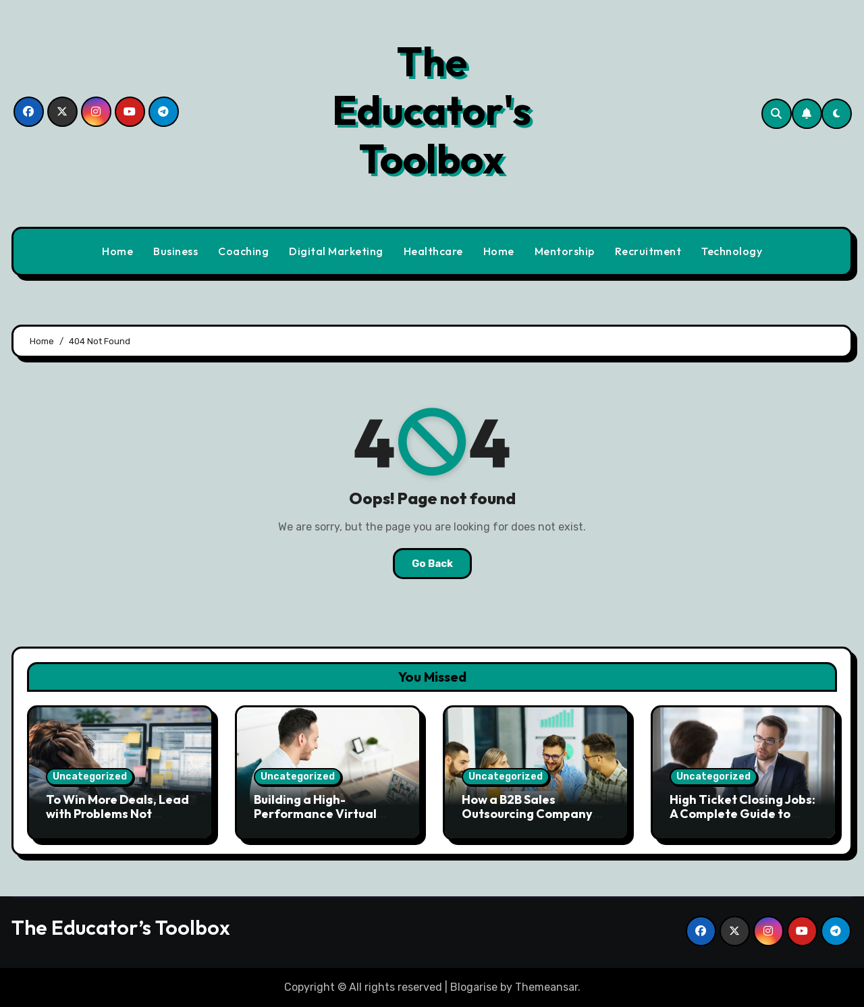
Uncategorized (90, 776)
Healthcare (433, 251)
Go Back (432, 563)
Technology (731, 251)
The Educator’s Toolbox (120, 927)
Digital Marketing (336, 251)
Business (175, 251)
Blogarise (473, 987)
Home (117, 251)
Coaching (243, 251)
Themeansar (546, 987)
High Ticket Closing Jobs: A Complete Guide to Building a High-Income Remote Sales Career (742, 821)
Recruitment (648, 251)
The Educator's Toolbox (431, 110)
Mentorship (565, 251)
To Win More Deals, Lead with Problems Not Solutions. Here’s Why (117, 814)
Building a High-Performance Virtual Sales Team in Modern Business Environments (321, 821)
